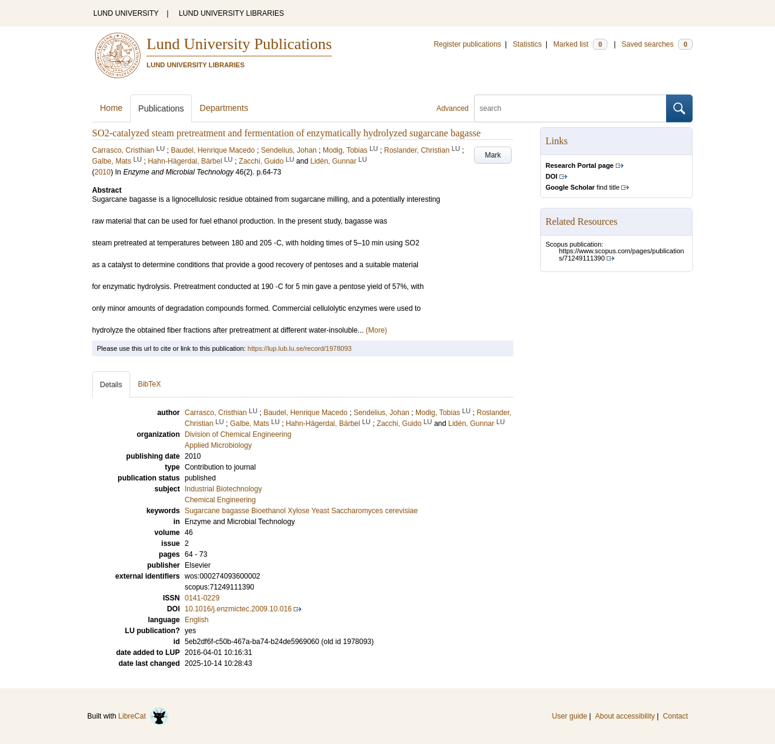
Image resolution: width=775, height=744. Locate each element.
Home (111, 108)
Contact (675, 716)
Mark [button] (493, 155)
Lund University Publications (239, 44)
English (196, 620)
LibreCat (143, 716)
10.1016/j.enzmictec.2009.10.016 (238, 609)
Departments (224, 108)
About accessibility (625, 716)
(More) (376, 330)
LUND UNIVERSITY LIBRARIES (231, 13)
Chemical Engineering (220, 500)
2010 (102, 172)
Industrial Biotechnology (223, 489)
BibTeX (149, 384)
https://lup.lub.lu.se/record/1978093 (300, 348)
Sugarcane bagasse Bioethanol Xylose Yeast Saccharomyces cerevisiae (301, 511)
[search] (570, 108)
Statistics (527, 44)
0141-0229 (202, 598)
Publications (161, 108)
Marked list (580, 44)
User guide (569, 716)
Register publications (467, 44)
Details (111, 384)
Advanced (453, 108)
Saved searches (657, 44)
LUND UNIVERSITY (126, 13)
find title (582, 187)
